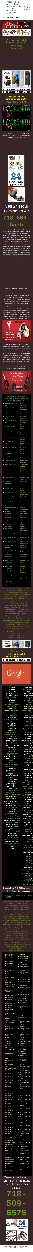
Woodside (5, 600)
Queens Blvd (10, 636)
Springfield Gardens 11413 (10, 20)
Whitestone (8, 612)
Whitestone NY (14, 612)
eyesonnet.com (20, 1250)
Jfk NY (28, 623)
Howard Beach (8, 604)
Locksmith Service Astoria (19, 636)
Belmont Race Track (11, 630)
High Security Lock (9, 595)
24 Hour (22, 591)
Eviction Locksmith (23, 632)
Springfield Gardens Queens (12, 619)
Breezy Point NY (24, 621)
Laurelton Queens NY (21, 630)
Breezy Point (17, 621)
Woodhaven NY (9, 608)
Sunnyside (10, 600)
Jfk (11, 623)
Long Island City (24, 604)
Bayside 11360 (11, 597)
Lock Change (9, 593)
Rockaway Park (7, 623)
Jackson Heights (17, 608)
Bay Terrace (11, 602)
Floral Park (27, 600)
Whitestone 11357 (23, 612)
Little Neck (5, 602)
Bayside (5, 597)
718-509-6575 (27, 9)
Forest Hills (16, 600)
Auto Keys (27, 591)
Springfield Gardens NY (9, 617)
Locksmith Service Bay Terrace (16, 638)
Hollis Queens (22, 623)
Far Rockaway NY (8, 621)
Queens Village (8, 629)
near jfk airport (14, 625)
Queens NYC (16, 591)
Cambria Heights (16, 606)
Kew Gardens (18, 602)
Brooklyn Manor (25, 606)
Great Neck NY (14, 615)
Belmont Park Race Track (11, 632)
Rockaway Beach (10, 627)
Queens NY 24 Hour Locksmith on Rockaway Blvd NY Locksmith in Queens (13, 9)
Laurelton (17, 627)
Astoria (16, 595)
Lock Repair (16, 593)
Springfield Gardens (23, 615)
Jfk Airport (7, 625)
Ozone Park (25, 608)
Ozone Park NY (7, 610)
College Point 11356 (19, 599)
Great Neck (7, 615)
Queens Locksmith (8, 591)
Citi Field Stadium (16, 614)
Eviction (13, 634)
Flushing (20, 595)
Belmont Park (15, 629)
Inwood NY (21, 625)
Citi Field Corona (25, 614)
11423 (17, 623)
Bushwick (21, 600)
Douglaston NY (16, 604)
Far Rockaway (23, 619)
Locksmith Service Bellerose (16, 640)
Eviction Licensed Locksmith (23, 634)
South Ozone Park (25, 610)
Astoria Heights (26, 602)
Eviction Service (7, 634)
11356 (26, 599)
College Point (26, 597)
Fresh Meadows (8, 606)
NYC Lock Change (24, 629)
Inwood (26, 625)
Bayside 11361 (19, 597)
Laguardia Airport (7, 614)
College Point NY (9, 599)
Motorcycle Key (23, 593)
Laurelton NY (23, 627)
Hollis (14, 623)
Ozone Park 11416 (15, 610)
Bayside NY (26, 595)
